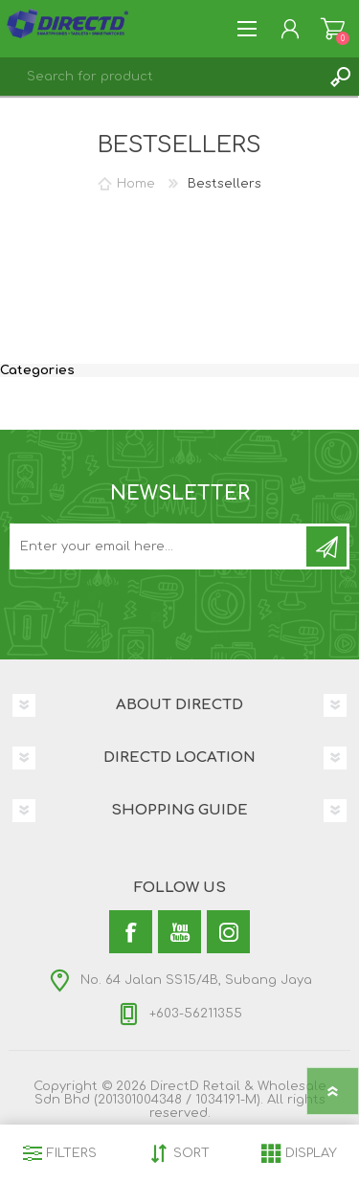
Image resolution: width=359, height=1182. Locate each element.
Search (340, 76)
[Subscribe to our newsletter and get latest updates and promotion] (159, 546)
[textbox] (160, 76)
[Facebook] (130, 931)
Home (136, 183)
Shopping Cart (332, 29)
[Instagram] (228, 931)
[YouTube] (179, 931)
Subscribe (326, 546)
